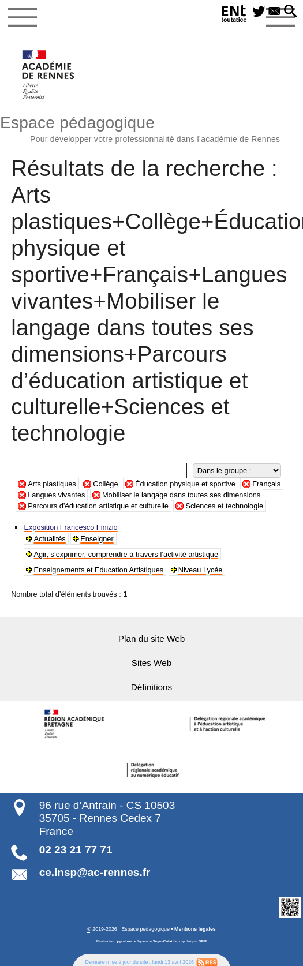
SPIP (203, 939)
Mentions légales (195, 927)
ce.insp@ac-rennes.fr (95, 870)
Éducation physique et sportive (185, 484)
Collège (105, 484)
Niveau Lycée (199, 568)
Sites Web (151, 661)
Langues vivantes (56, 495)
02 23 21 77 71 (76, 847)
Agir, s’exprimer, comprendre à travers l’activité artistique (124, 553)
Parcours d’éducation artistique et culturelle (98, 505)
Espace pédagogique (151, 128)
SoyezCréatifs (165, 939)
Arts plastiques (52, 484)
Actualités (49, 538)
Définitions (151, 685)
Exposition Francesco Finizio (70, 527)
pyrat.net (124, 939)
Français (266, 484)
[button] (290, 12)
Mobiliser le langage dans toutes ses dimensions (181, 495)
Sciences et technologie (224, 505)
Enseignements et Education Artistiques (97, 568)
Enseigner (96, 538)
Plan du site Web (151, 637)
